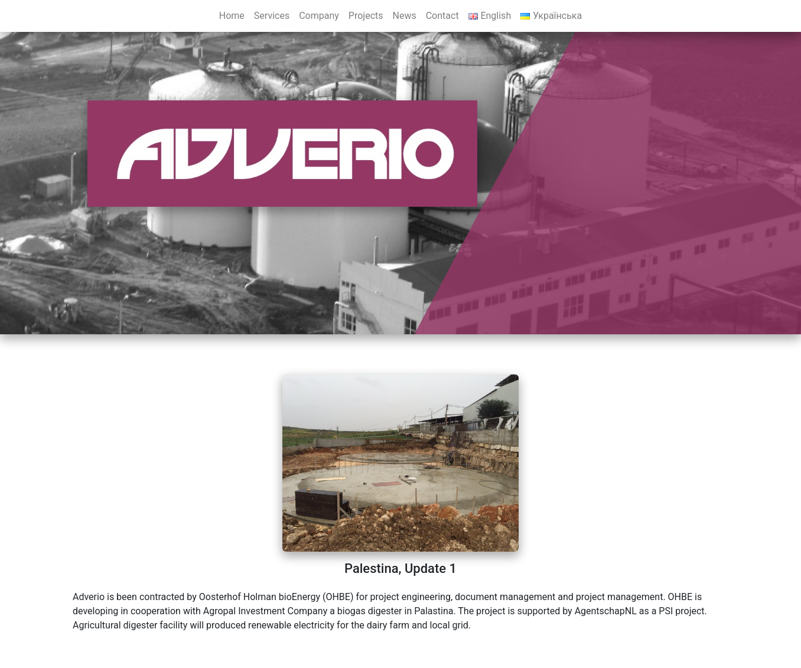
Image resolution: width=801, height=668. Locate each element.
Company (319, 15)
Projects (366, 15)
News (404, 15)
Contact (442, 15)
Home (232, 15)
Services (271, 15)
